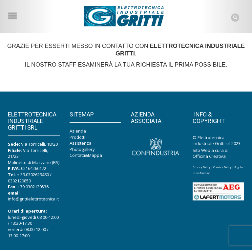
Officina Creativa (209, 156)
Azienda (78, 131)
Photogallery (82, 149)
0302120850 (19, 181)
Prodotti (77, 137)
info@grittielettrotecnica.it (33, 199)
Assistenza (81, 143)
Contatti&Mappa (86, 155)
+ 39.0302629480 (33, 174)
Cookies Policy (222, 167)
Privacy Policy (201, 167)
